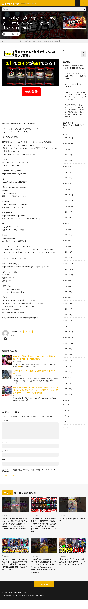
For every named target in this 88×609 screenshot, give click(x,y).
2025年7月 (68, 165)
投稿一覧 (27, 333)
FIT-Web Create (21, 604)
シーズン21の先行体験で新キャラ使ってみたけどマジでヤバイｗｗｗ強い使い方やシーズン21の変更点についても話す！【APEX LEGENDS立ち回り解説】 (35, 391)
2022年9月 (68, 350)
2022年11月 (69, 339)
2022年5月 (68, 373)
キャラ (16, 35)
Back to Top (44, 594)
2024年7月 (68, 227)
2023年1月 (68, 328)
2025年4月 (68, 182)
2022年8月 (68, 356)
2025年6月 (68, 171)
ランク (67, 428)
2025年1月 (68, 193)
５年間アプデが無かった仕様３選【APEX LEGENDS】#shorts (75, 69)
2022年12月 (69, 334)
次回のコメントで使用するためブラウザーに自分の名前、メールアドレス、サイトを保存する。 (30, 472)
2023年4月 (68, 311)
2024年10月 (69, 210)
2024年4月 (68, 244)
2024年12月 (69, 199)
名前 (4, 444)
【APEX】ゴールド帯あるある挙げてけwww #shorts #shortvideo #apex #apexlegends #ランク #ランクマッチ (75, 100)
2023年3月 (68, 317)
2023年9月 (68, 283)
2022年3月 (68, 384)
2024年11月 (69, 204)
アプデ (67, 411)
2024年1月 (68, 260)
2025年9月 (68, 154)
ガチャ (67, 416)
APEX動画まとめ (20, 601)
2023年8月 (68, 289)
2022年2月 (68, 390)
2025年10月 (69, 148)
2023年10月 (69, 277)
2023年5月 (68, 305)
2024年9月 (68, 216)
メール (5, 452)
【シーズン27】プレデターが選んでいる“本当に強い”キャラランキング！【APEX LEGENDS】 (72, 567)
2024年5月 (68, 238)
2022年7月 (68, 362)
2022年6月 (68, 367)
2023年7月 (68, 294)
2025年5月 (68, 176)
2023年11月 (69, 272)
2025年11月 (69, 142)
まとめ (67, 405)
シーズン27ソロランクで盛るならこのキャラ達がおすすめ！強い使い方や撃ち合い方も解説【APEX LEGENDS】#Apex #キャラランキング (15, 569)
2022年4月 (68, 378)
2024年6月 (68, 232)
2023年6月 (68, 300)
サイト (4, 461)
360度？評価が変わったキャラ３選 (72, 522)
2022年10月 (69, 345)
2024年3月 (68, 249)
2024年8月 (68, 221)
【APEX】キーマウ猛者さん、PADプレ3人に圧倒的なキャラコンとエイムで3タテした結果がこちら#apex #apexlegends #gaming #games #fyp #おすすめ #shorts (43, 572)
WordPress (41, 604)
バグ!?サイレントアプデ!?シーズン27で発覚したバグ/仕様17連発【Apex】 (75, 80)
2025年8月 (68, 159)
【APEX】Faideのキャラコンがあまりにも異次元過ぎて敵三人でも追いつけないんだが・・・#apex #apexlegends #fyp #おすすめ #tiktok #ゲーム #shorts (15, 527)
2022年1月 (68, 395)
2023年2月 (68, 322)
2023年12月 (69, 266)
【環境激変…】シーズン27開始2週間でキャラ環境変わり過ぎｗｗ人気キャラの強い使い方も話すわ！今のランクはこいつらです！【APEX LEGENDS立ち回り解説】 (44, 527)
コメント (5, 422)
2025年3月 (68, 187)
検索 (64, 52)
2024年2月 (68, 255)
